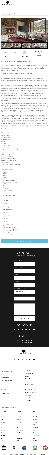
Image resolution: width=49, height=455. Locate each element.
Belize (2, 438)
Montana (35, 411)
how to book (28, 398)
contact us (28, 395)
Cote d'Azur (36, 435)
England (19, 411)
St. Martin (19, 432)
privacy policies (5, 393)
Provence (35, 427)
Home (2, 11)
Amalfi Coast (36, 416)
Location (18, 295)
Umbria (34, 438)
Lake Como (20, 424)
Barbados (19, 438)
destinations (28, 400)
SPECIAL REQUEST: (21, 302)
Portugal (3, 435)
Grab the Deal (28, 381)
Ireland (19, 416)
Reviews (3, 383)
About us (3, 375)
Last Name (18, 267)
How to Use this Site (6, 380)
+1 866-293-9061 (24, 342)
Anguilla (19, 435)
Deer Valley (36, 414)
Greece (3, 422)
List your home (29, 384)
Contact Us (28, 378)
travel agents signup (30, 392)
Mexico (3, 414)
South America (36, 440)
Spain (2, 427)
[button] (24, 30)
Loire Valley (36, 430)
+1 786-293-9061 (24, 340)
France (2, 424)
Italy (2, 419)
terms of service (5, 396)
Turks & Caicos (21, 430)
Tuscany (19, 427)
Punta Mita (20, 419)
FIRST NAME (19, 260)
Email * (17, 274)
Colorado (35, 424)
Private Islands (5, 440)
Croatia (3, 430)
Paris (34, 432)
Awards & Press (29, 373)
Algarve (19, 422)
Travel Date (19, 288)
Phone (16, 281)
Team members (5, 377)
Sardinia (35, 422)
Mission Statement (29, 370)
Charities (27, 376)
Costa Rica (3, 416)
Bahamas (19, 440)
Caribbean (3, 411)
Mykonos (35, 419)
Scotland (19, 414)
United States (7, 11)
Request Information (24, 241)
